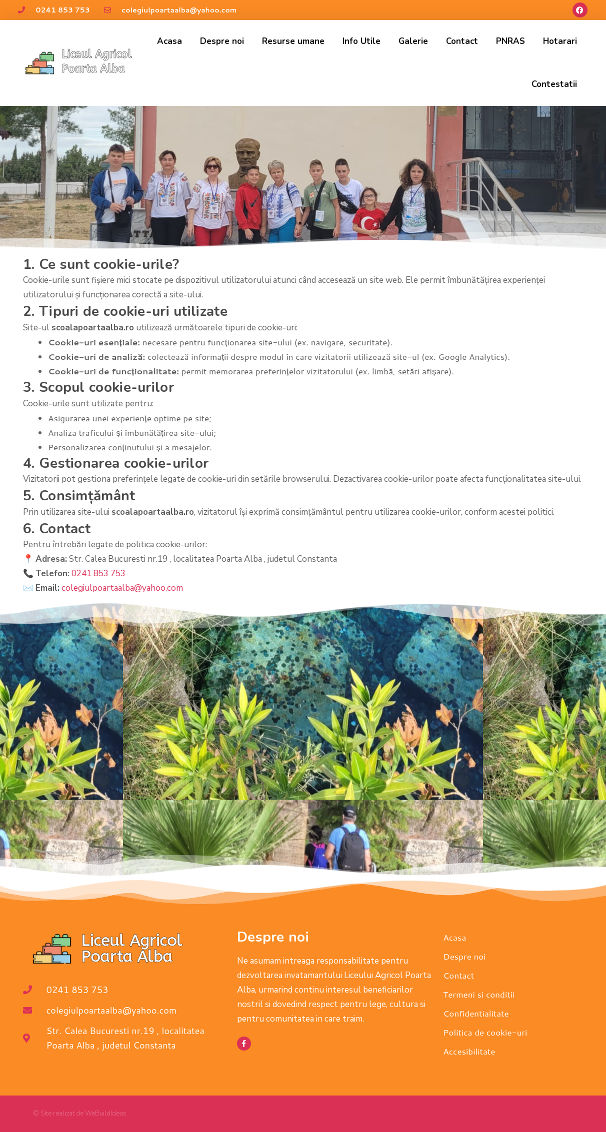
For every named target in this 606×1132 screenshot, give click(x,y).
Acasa (169, 41)
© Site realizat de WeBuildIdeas (79, 1113)
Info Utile (361, 41)
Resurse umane (293, 41)
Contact (462, 41)
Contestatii (554, 84)
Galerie (413, 41)
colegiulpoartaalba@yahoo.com (122, 588)
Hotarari (560, 41)
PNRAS (510, 41)
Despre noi (222, 41)
